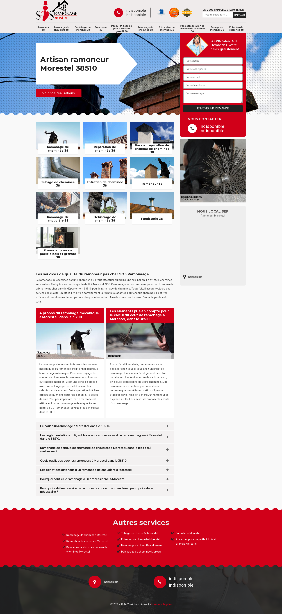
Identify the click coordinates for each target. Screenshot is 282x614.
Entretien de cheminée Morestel (140, 539)
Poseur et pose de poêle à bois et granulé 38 (121, 29)
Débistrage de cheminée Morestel (141, 551)
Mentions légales (161, 604)
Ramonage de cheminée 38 (145, 28)
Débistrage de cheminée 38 (83, 28)
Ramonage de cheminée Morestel (87, 535)
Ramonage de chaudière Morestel (141, 545)
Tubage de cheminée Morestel (139, 533)
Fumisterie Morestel (188, 533)
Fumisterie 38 (101, 28)
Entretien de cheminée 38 (236, 28)
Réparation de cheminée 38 (167, 28)
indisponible (136, 10)
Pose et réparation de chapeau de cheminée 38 (192, 29)
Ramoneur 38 (43, 28)
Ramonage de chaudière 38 (61, 28)
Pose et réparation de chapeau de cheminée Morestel (87, 549)
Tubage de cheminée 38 (217, 28)
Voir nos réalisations (58, 93)
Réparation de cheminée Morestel (87, 541)
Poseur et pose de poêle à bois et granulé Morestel (196, 541)
